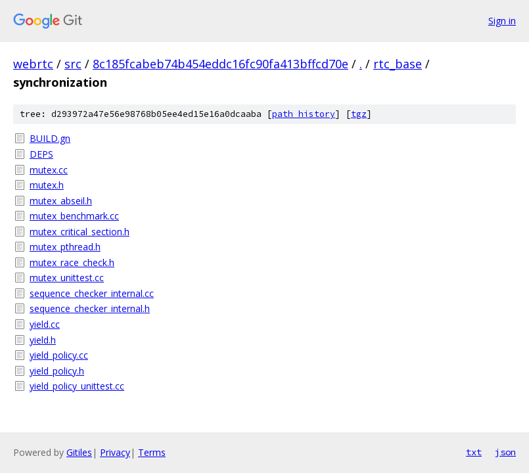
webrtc (33, 64)
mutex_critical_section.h (79, 231)
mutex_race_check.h (72, 262)
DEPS (41, 154)
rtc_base (397, 64)
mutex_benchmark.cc (74, 216)
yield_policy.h (57, 371)
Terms (152, 452)
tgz (359, 114)
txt (474, 452)
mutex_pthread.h (65, 246)
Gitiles (79, 452)
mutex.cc (49, 170)
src (72, 64)
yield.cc (45, 324)
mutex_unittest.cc (67, 277)
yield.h (43, 340)
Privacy (115, 452)
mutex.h (47, 185)
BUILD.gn (50, 138)
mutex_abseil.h (61, 200)
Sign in (502, 20)
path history (303, 114)
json (505, 452)
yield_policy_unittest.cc (77, 386)
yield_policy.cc (59, 355)
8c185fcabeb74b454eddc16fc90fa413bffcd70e (220, 64)
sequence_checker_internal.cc (92, 293)
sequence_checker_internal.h (90, 308)
